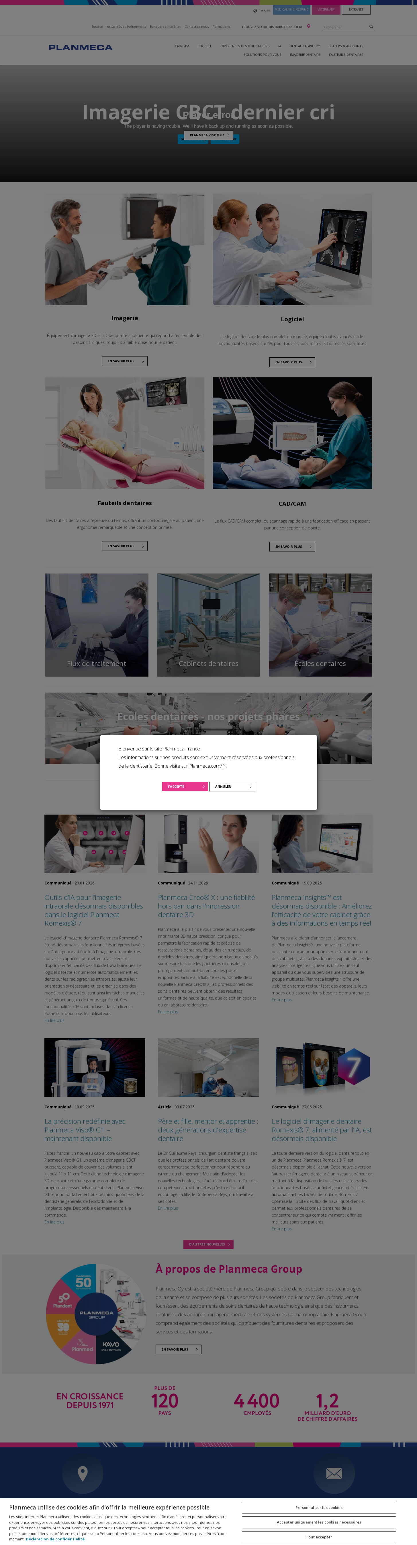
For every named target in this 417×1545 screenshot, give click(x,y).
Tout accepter (319, 1537)
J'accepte (176, 786)
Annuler (223, 786)
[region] (208, 1521)
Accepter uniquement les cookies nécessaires (319, 1522)
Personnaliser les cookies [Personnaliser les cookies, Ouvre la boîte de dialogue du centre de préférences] (318, 1507)
